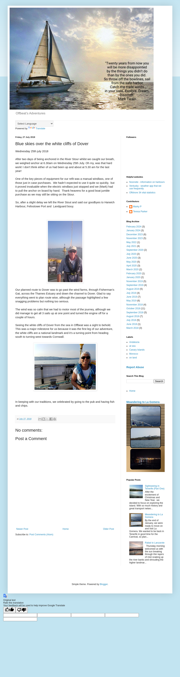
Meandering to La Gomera (143, 402)
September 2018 (134, 312)
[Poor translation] (22, 610)
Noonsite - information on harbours (147, 182)
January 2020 (133, 277)
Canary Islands (137, 349)
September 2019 (134, 285)
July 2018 (131, 320)
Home (66, 529)
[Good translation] (9, 610)
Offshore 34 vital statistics (142, 192)
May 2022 (131, 242)
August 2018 (132, 316)
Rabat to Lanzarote (154, 542)
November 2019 (134, 281)
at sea (132, 346)
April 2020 (131, 265)
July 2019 (131, 293)
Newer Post (22, 529)
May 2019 (131, 300)
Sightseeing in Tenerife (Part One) (154, 487)
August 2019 (132, 289)
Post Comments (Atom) (41, 534)
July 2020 (131, 254)
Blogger (104, 584)
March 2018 (132, 328)
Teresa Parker (140, 211)
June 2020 (131, 257)
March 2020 (132, 269)
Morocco (133, 353)
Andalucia (134, 342)
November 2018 (134, 304)
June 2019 (131, 296)
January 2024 (133, 230)
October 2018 (133, 308)
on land (133, 357)
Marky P (137, 206)
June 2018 (131, 324)
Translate (36, 128)
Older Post (108, 529)
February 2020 (133, 273)
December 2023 (134, 234)
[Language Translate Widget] (34, 124)
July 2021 (131, 246)
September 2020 (134, 250)
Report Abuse (135, 367)
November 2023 (134, 238)
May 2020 (131, 261)
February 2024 (133, 226)
